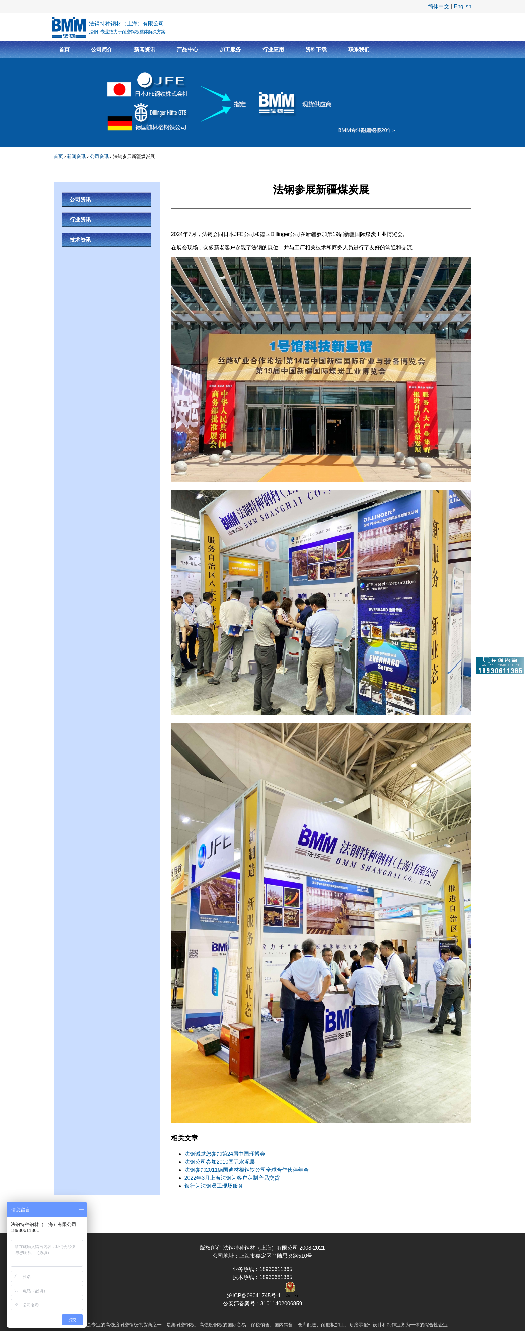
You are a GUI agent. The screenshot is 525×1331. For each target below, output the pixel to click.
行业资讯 (80, 220)
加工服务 (230, 49)
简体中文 (438, 6)
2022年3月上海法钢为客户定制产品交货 (232, 1178)
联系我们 (359, 49)
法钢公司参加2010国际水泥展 (219, 1162)
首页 (64, 49)
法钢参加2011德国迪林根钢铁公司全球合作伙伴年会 (246, 1170)
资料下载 (316, 49)
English (462, 6)
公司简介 (101, 49)
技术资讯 (80, 240)
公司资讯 (99, 156)
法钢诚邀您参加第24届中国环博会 (225, 1154)
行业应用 (273, 49)
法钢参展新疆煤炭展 (134, 156)
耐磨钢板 (129, 1324)
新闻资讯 (144, 49)
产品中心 (187, 49)
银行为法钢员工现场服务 (213, 1186)
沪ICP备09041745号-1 (254, 1295)
